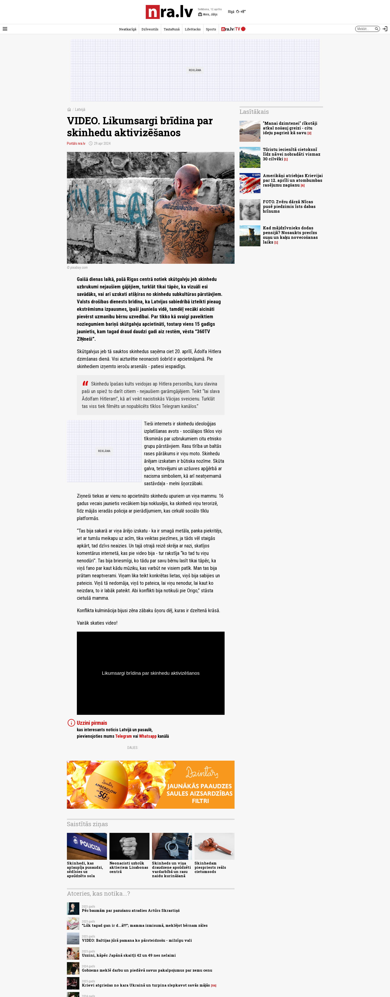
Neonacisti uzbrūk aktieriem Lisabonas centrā (128, 867)
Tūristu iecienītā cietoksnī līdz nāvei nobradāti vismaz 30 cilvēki (291, 154)
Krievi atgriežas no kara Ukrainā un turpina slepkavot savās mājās (146, 985)
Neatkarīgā (127, 29)
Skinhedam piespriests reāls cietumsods (210, 867)
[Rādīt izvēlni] (5, 29)
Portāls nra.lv (76, 143)
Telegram (123, 736)
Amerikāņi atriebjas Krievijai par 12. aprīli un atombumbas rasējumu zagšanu (293, 180)
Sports (211, 29)
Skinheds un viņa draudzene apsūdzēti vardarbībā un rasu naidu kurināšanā (171, 869)
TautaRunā (172, 29)
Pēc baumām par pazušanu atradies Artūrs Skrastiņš (131, 910)
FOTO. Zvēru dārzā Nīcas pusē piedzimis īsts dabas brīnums (289, 206)
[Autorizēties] (385, 29)
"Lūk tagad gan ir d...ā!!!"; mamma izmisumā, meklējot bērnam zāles (145, 925)
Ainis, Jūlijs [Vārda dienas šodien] (207, 14)
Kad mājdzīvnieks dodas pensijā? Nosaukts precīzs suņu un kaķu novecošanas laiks (290, 235)
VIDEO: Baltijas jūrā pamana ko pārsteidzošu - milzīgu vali (137, 940)
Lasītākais (254, 112)
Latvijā (80, 109)
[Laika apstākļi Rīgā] (237, 12)
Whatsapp (148, 736)
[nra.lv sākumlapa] (169, 12)
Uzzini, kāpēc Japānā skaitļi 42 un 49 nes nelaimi (129, 955)
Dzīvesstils (150, 29)
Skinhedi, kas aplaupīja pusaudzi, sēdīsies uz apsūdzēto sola (85, 869)
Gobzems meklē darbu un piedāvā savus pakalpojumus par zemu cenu (147, 970)
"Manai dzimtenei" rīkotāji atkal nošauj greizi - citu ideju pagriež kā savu (290, 128)
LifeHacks (193, 29)
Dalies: (132, 748)
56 (213, 985)
